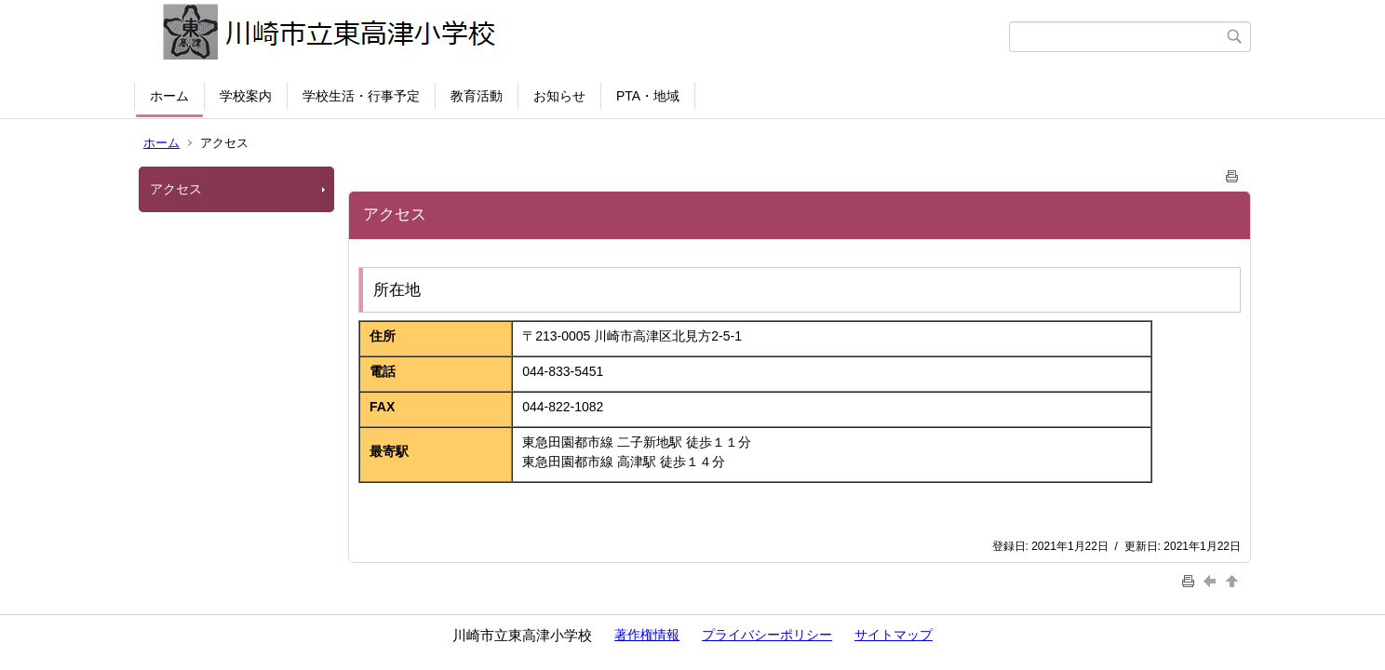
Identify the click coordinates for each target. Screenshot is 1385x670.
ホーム (169, 95)
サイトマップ (893, 634)
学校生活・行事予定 (361, 95)
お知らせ (559, 95)
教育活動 (476, 95)
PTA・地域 (647, 95)
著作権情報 (646, 634)
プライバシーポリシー (767, 634)
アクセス (176, 188)
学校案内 (246, 95)
